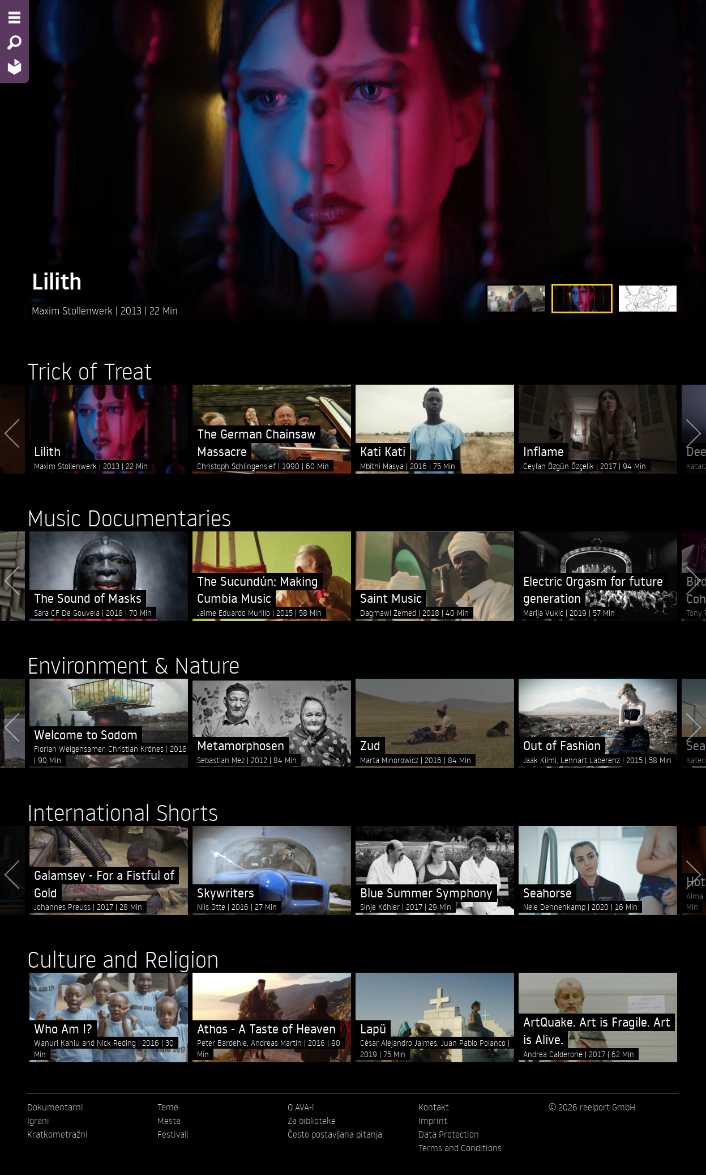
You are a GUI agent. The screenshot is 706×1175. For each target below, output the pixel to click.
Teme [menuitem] (167, 1107)
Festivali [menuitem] (173, 1134)
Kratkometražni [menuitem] (57, 1134)
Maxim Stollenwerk (73, 310)
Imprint (432, 1120)
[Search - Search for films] (14, 42)
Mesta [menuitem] (169, 1120)
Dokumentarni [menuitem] (55, 1107)
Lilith (57, 281)
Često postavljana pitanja (335, 1134)
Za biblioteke (312, 1120)
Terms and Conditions (460, 1147)
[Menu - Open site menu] (14, 17)
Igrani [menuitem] (38, 1120)
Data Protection (448, 1134)
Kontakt (433, 1107)
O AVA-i (301, 1107)
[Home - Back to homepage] (14, 66)
